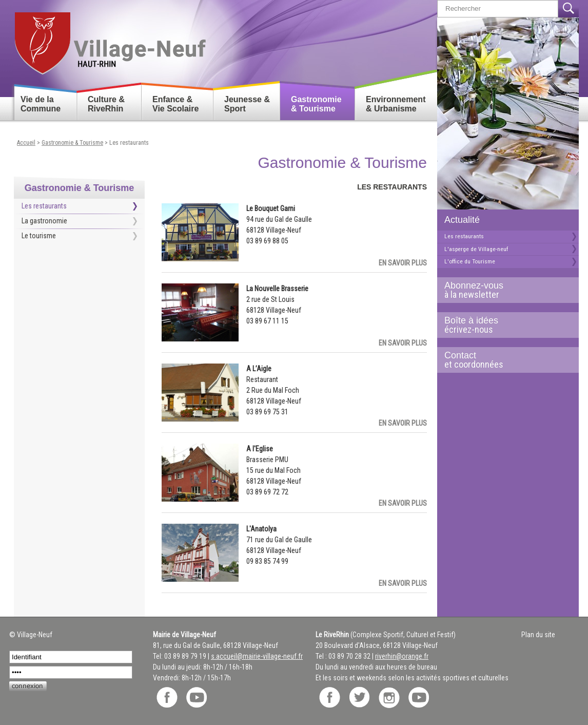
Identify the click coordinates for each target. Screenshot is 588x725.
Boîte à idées (503, 325)
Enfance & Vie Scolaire (175, 104)
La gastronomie (44, 221)
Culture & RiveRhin (106, 104)
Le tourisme (39, 236)
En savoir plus (403, 263)
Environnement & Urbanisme (395, 104)
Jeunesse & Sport (247, 104)
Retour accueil (109, 39)
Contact (503, 360)
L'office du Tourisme (469, 261)
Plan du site (538, 635)
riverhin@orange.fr (401, 656)
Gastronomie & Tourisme (316, 104)
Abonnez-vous (503, 290)
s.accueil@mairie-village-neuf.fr (257, 656)
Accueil (26, 142)
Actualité (462, 220)
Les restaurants (464, 236)
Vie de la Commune (41, 104)
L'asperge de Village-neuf (476, 249)
